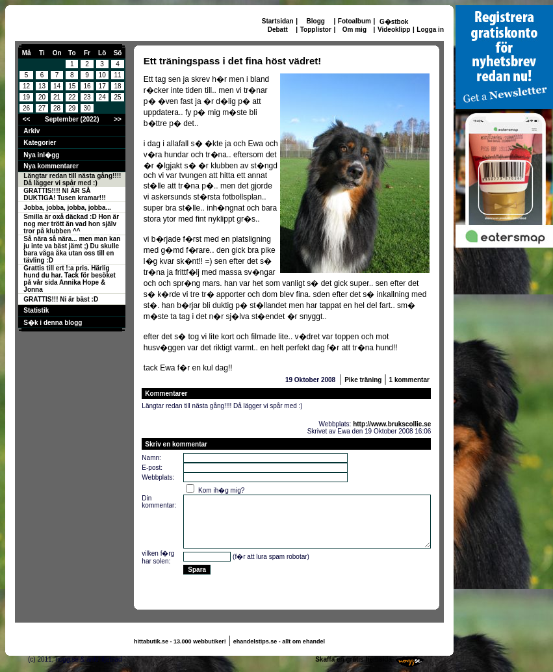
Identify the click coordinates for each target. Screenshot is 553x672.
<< (27, 119)
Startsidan (278, 21)
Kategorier (39, 142)
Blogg (316, 21)
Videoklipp (394, 29)
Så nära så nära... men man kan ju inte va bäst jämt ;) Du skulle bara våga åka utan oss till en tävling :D (71, 249)
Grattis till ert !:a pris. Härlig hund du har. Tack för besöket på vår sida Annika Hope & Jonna (69, 279)
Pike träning (362, 379)
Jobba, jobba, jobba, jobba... (66, 207)
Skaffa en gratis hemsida (353, 659)
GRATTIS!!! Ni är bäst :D (60, 299)
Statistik (36, 310)
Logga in (430, 29)
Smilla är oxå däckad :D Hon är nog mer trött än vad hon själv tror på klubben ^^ (71, 224)
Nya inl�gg (41, 155)
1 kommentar (409, 379)
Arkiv (31, 131)
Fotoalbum (354, 21)
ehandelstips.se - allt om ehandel (279, 641)
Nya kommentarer (50, 166)
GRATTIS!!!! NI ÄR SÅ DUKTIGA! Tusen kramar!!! (64, 194)
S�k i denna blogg (52, 322)
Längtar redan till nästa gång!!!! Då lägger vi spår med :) (72, 179)
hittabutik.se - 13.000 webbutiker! (180, 641)
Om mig (354, 29)
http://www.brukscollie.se (392, 424)
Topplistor (315, 29)
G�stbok (393, 21)
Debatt (278, 29)
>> (118, 119)
